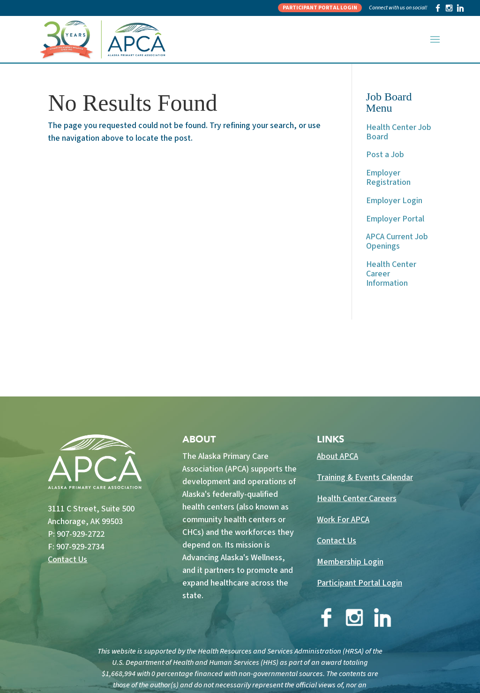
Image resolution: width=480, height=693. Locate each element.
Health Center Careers (357, 498)
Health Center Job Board (398, 132)
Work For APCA (343, 519)
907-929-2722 (81, 534)
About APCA (337, 456)
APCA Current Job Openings (397, 241)
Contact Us (67, 559)
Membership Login (350, 562)
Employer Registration (388, 177)
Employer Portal (395, 219)
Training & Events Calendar (365, 477)
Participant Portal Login (320, 8)
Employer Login (394, 200)
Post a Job (385, 154)
